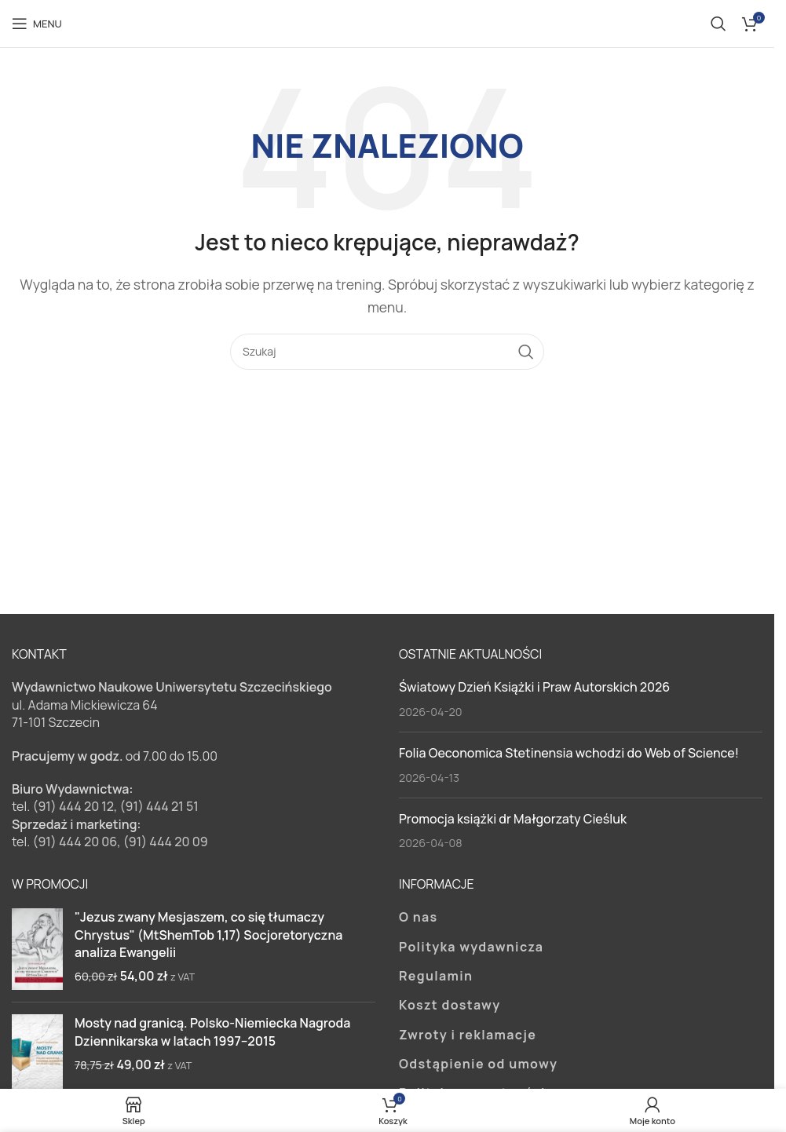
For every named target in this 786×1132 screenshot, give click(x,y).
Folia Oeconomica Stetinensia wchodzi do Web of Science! (569, 752)
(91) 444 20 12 (73, 806)
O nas (418, 917)
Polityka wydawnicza (471, 946)
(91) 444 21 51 (159, 806)
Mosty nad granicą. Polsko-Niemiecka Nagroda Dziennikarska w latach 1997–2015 (212, 1031)
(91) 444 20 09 (165, 841)
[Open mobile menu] (37, 23)
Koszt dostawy (449, 1004)
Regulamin (436, 975)
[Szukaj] (718, 23)
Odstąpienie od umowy (478, 1063)
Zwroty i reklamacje (467, 1034)
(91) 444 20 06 (74, 841)
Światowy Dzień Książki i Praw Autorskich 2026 (534, 687)
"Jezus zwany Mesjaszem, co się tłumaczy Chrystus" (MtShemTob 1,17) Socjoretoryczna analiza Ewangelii (208, 934)
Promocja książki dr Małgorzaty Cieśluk (513, 818)
